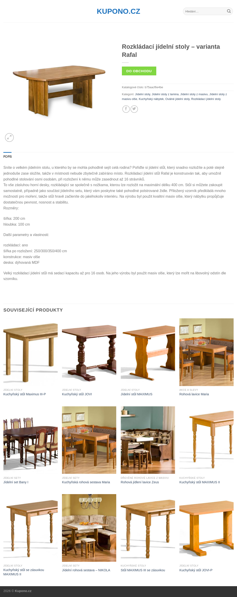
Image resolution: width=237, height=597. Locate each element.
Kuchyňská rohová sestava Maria (86, 482)
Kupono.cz (118, 11)
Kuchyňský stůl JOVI (77, 394)
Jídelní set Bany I (15, 482)
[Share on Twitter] (134, 109)
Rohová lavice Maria (194, 394)
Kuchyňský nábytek (151, 99)
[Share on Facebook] (126, 109)
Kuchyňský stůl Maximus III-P (24, 394)
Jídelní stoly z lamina (165, 94)
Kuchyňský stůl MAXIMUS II (199, 482)
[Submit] (229, 11)
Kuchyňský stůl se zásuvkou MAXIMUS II (23, 572)
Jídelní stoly (142, 94)
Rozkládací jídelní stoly (206, 99)
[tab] (7, 156)
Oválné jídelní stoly (177, 99)
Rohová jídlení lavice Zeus (140, 482)
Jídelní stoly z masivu (194, 94)
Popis (7, 156)
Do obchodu (139, 71)
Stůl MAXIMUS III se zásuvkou (143, 570)
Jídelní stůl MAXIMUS (136, 394)
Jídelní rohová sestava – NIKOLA (86, 570)
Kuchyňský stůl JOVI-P (195, 570)
